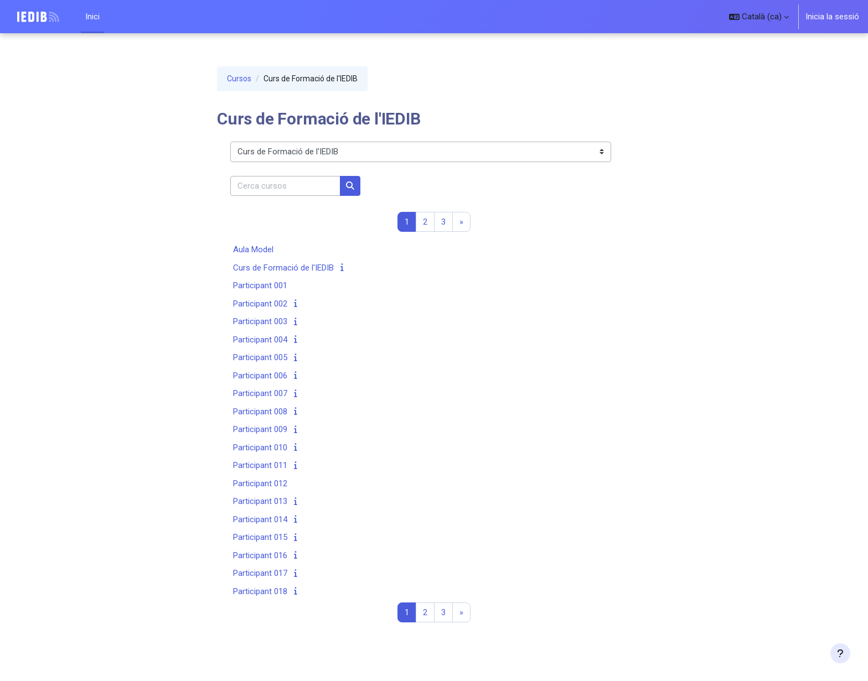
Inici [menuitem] (92, 17)
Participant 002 (260, 304)
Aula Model (253, 250)
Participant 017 (260, 574)
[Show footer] (840, 653)
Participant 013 (260, 502)
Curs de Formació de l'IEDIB (283, 268)
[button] (759, 16)
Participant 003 (260, 322)
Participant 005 (260, 358)
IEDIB (21, 17)
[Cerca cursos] (285, 186)
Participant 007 (260, 394)
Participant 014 (260, 519)
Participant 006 (260, 376)
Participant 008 (260, 412)
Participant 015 (260, 538)
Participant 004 (260, 340)
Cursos (239, 78)
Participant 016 (260, 555)
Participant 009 (260, 430)
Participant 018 (260, 591)
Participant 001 (260, 286)
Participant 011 (260, 466)
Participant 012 (260, 483)
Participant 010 (260, 448)
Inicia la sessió (832, 17)
